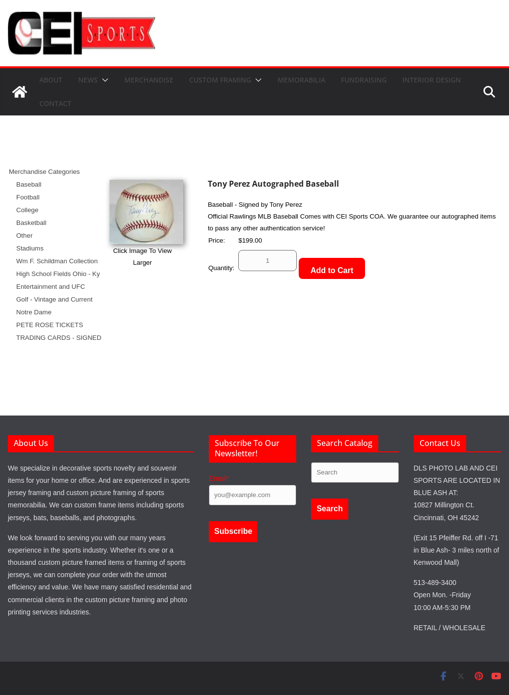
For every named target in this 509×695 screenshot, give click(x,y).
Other (24, 235)
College (27, 210)
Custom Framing (220, 79)
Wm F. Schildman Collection (57, 261)
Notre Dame (34, 312)
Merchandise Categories (44, 171)
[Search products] (354, 472)
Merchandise (148, 79)
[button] (103, 80)
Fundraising (364, 79)
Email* (218, 478)
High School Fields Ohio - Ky (58, 274)
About (50, 79)
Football (27, 197)
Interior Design (431, 79)
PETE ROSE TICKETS (49, 325)
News (88, 79)
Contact (55, 103)
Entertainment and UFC (50, 286)
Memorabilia (301, 79)
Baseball (28, 184)
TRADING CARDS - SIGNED (58, 337)
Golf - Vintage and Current (54, 299)
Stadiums (30, 248)
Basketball (31, 222)
